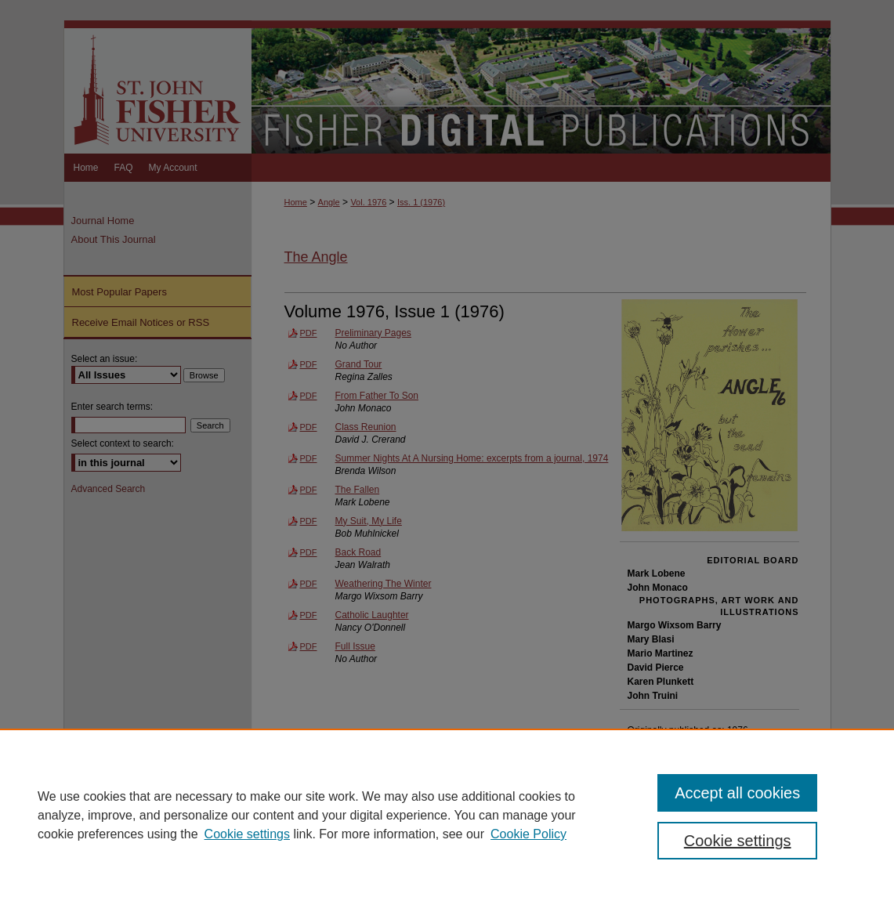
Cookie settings (247, 834)
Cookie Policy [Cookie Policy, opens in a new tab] (528, 834)
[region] (447, 815)
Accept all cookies (737, 792)
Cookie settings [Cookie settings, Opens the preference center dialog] (737, 840)
